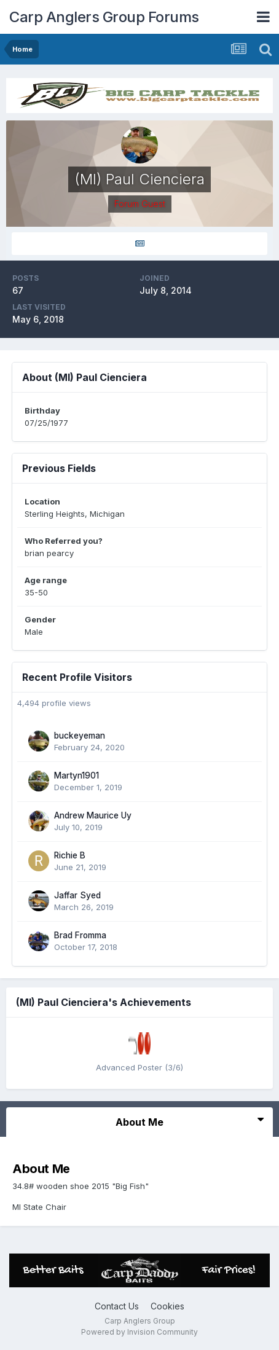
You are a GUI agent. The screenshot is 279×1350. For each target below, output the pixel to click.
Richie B (69, 855)
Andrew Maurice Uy (93, 815)
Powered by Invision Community (139, 1331)
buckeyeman (79, 735)
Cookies (167, 1306)
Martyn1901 (76, 775)
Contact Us (117, 1306)
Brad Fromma (80, 935)
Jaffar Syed (77, 895)
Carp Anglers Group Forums (104, 17)
